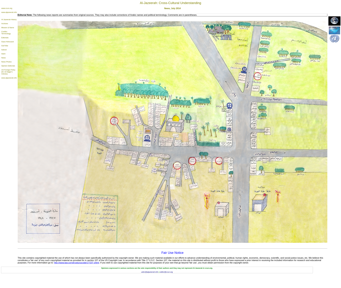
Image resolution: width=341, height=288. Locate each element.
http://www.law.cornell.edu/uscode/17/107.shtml (76, 263)
